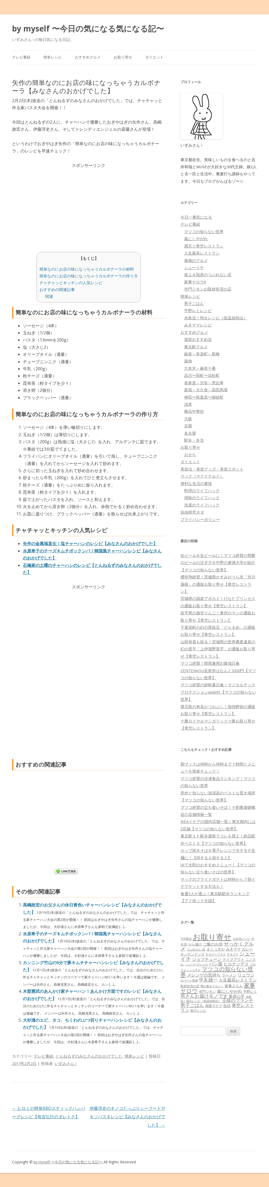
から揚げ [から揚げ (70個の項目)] (195, 944)
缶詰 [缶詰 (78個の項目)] (227, 1005)
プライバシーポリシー (200, 519)
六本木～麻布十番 (200, 368)
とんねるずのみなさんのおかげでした (88, 1056)
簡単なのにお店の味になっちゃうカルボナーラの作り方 (88, 275)
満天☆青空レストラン (204, 246)
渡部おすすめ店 (198, 339)
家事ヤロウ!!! (195, 281)
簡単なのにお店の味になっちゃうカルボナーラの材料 (86, 269)
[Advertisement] (88, 205)
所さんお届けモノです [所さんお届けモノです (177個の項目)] (204, 996)
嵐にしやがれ (196, 238)
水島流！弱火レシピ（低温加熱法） (215, 317)
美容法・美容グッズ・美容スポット (212, 469)
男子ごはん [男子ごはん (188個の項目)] (192, 1005)
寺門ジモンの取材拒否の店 (207, 289)
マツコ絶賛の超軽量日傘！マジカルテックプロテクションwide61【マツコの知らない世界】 (218, 692)
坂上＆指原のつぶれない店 (207, 274)
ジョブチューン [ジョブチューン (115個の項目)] (206, 959)
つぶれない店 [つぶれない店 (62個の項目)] (196, 949)
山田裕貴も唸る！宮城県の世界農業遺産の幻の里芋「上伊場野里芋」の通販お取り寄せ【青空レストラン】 (217, 649)
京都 (188, 425)
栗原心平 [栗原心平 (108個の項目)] (237, 996)
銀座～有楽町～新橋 (202, 353)
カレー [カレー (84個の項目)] (247, 949)
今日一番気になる (196, 217)
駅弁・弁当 (194, 440)
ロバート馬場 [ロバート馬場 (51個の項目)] (189, 980)
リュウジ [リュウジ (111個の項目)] (245, 975)
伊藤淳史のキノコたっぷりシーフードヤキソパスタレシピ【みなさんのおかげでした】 (127, 1116)
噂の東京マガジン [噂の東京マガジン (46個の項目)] (212, 986)
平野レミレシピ (198, 310)
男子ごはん (194, 303)
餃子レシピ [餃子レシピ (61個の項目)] (198, 1010)
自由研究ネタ (192, 512)
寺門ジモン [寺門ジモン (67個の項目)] (207, 991)
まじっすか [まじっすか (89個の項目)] (215, 949)
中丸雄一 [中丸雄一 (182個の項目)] (208, 980)
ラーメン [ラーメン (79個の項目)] (229, 975)
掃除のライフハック (202, 497)
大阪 (188, 418)
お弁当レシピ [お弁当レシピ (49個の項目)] (241, 939)
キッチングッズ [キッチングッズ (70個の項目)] (192, 954)
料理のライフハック (202, 490)
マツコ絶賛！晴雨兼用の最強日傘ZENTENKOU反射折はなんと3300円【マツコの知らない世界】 (218, 670)
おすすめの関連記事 (57, 289)
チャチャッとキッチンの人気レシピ (70, 282)
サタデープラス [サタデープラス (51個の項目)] (215, 954)
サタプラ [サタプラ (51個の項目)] (232, 954)
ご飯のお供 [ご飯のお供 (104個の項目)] (213, 944)
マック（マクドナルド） (202, 476)
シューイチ (194, 267)
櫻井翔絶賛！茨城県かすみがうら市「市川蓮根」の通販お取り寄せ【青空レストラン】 (217, 584)
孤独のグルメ (196, 260)
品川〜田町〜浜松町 (202, 375)
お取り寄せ (123, 57)
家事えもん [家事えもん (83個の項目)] (234, 985)
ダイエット (154, 57)
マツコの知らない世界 (204, 231)
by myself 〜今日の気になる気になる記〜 (88, 28)
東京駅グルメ (196, 346)
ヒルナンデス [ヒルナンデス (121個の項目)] (236, 964)
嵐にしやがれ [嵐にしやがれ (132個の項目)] (229, 991)
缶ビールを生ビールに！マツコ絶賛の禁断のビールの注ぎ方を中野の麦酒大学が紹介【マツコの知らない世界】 (217, 562)
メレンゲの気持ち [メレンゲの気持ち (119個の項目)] (204, 975)
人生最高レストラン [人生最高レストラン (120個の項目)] (238, 980)
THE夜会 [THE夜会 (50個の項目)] (186, 939)
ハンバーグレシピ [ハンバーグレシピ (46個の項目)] (196, 964)
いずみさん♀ (66, 1063)
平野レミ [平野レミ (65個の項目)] (250, 991)
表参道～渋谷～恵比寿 (204, 382)
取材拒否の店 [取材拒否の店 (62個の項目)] (189, 986)
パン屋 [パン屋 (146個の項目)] (216, 964)
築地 (188, 360)
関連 (49, 296)
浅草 (188, 404)
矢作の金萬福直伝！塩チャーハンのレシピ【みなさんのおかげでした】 (90, 543)
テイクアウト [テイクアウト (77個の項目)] (234, 959)
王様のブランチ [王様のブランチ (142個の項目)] (237, 1000)
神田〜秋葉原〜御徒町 (204, 397)
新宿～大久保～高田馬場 (205, 389)
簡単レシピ (52, 57)
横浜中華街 (194, 411)
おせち (190, 454)
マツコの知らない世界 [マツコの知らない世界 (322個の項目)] (216, 971)
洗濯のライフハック (202, 505)
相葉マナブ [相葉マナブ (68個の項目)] (213, 1005)
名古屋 (190, 433)
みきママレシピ (198, 325)
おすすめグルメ (88, 57)
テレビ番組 (21, 57)
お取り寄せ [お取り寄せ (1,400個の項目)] (212, 937)
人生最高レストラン (202, 253)
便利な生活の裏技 (196, 483)
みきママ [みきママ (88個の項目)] (233, 949)
